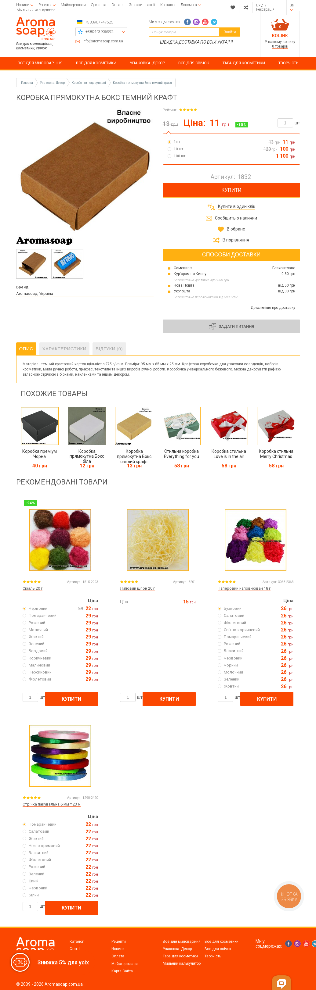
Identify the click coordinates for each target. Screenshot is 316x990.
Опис (26, 349)
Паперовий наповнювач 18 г (244, 588)
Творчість (213, 956)
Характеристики (64, 349)
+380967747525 (99, 22)
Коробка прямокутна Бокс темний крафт (142, 82)
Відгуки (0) (109, 349)
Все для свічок (218, 949)
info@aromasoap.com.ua (102, 41)
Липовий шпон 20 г (137, 588)
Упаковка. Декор (177, 949)
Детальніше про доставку (273, 308)
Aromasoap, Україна (34, 293)
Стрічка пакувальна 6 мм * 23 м (52, 804)
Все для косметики (221, 941)
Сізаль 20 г (32, 588)
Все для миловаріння (182, 941)
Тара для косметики (180, 956)
